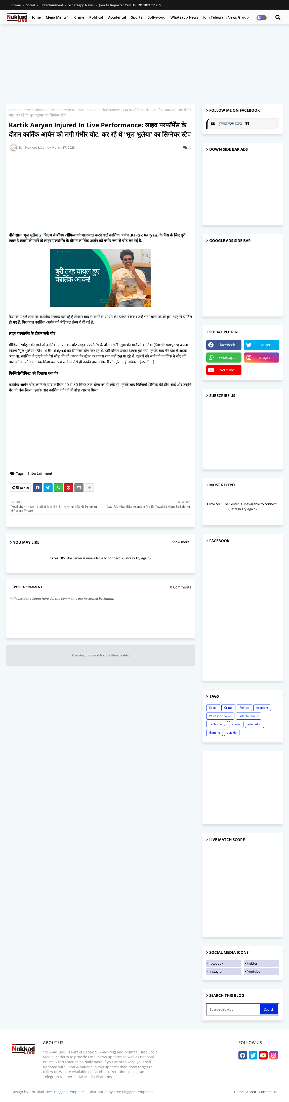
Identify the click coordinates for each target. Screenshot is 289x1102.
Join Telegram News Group (226, 17)
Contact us (268, 1091)
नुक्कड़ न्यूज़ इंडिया (230, 123)
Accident (262, 707)
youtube (227, 370)
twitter (265, 344)
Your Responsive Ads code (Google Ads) (101, 655)
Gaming (214, 732)
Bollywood (156, 17)
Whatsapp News (81, 5)
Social (31, 5)
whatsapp (227, 357)
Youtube (253, 971)
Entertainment (52, 5)
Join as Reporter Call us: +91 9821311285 (130, 5)
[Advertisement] (145, 64)
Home (35, 17)
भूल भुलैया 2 (32, 235)
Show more (180, 542)
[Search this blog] (234, 1009)
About (251, 1091)
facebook (227, 344)
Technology (217, 724)
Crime (16, 5)
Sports (136, 17)
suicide (232, 732)
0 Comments (180, 587)
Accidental (117, 17)
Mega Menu (56, 17)
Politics (244, 707)
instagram (265, 357)
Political (96, 17)
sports (236, 724)
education (254, 724)
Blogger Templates (70, 1091)
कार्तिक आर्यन (103, 316)
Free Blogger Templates (133, 1091)
